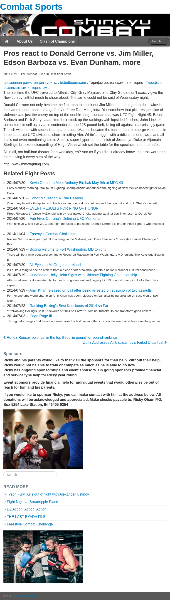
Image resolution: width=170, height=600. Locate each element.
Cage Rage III (41, 316)
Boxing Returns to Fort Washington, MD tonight (68, 249)
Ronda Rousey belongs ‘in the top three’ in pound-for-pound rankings (60, 337)
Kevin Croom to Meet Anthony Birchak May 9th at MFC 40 (76, 183)
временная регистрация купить (29, 83)
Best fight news (60, 74)
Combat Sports (31, 7)
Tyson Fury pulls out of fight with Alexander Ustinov (48, 494)
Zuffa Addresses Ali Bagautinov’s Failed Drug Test (125, 342)
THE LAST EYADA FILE (26, 517)
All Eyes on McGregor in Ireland (55, 265)
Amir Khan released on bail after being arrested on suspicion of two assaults (91, 290)
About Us (25, 41)
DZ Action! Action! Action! (27, 509)
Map (34, 596)
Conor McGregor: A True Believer (56, 198)
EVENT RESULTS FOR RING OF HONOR (64, 208)
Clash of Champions (57, 41)
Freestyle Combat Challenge (53, 234)
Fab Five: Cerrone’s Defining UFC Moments (65, 218)
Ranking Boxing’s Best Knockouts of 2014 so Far (69, 306)
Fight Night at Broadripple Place (32, 502)
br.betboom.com (73, 83)
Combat (31, 74)
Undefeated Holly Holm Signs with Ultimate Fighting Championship (83, 275)
